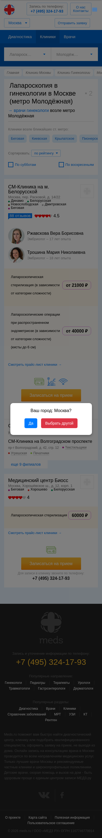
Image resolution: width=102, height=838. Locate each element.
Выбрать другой (59, 423)
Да (31, 423)
